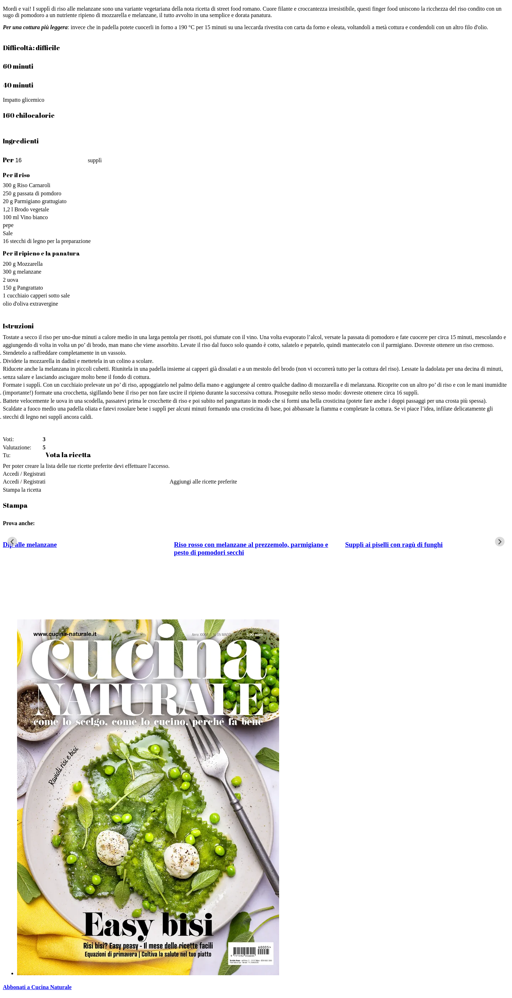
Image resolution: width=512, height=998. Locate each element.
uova (12, 280)
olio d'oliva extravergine (30, 304)
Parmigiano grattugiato (40, 201)
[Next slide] (500, 541)
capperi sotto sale (50, 295)
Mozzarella (30, 264)
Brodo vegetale (31, 209)
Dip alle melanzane (30, 544)
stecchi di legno (28, 241)
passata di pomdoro (39, 193)
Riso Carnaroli (33, 185)
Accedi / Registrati (24, 474)
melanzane (29, 272)
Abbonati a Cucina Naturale (37, 987)
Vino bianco (34, 217)
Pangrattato (30, 288)
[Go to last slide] (12, 541)
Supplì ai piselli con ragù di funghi (394, 544)
